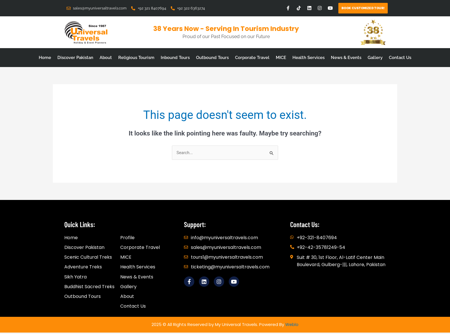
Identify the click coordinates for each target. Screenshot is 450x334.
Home (45, 57)
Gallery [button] (375, 57)
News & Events (346, 57)
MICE (281, 57)
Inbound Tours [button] (175, 57)
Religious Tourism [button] (136, 57)
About (106, 57)
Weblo (292, 326)
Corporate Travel (252, 57)
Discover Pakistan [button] (75, 57)
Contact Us (400, 57)
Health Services (308, 57)
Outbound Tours (212, 57)
